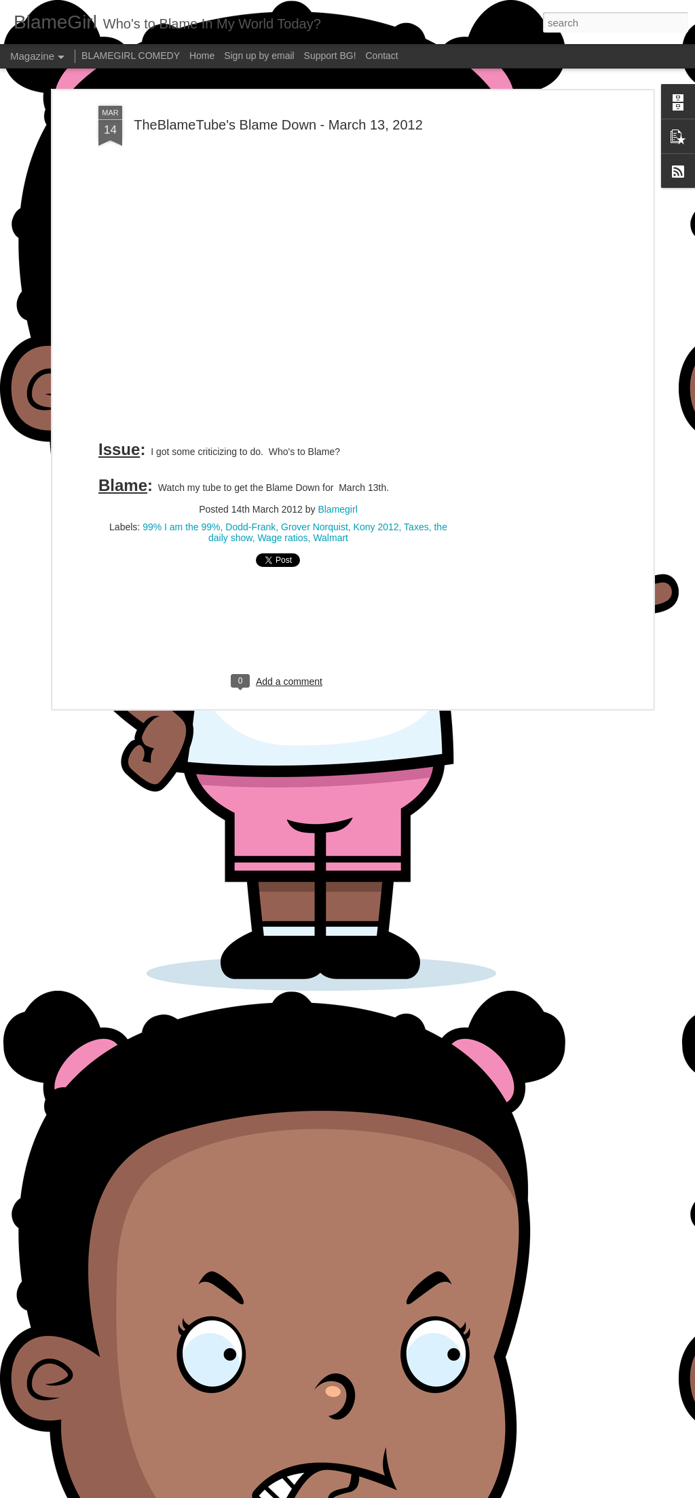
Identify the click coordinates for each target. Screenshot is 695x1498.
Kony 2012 (376, 396)
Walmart (330, 407)
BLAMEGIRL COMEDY (130, 55)
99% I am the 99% (181, 396)
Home (201, 55)
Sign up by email (259, 55)
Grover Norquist (314, 396)
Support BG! (330, 55)
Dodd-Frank (250, 396)
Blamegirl (337, 379)
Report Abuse (430, 1490)
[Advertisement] (278, 495)
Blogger (389, 1490)
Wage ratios (282, 407)
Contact (382, 55)
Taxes (416, 396)
